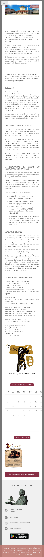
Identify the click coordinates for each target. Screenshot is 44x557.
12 (7, 406)
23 (30, 411)
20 (13, 411)
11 (41, 401)
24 (36, 411)
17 (36, 406)
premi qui (37, 552)
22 (24, 411)
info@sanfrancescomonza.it (20, 523)
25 (41, 411)
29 (24, 415)
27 (13, 415)
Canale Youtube (15, 528)
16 (30, 406)
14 (18, 406)
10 (36, 401)
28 (18, 415)
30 (30, 415)
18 (41, 406)
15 (24, 406)
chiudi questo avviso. (25, 554)
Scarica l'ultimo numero (23, 474)
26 (7, 415)
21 (18, 411)
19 (7, 411)
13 (13, 406)
